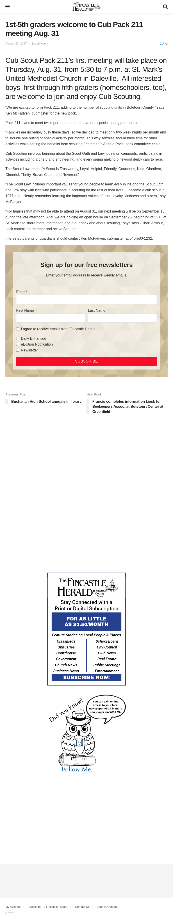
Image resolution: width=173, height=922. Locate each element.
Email (20, 292)
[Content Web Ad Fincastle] (86, 629)
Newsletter (29, 350)
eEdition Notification (37, 344)
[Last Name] (122, 318)
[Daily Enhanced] (17, 338)
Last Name (96, 310)
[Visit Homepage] (86, 6)
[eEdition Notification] (17, 344)
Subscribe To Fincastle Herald (47, 906)
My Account (12, 906)
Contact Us (82, 906)
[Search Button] (165, 7)
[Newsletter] (17, 350)
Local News (40, 43)
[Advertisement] (86, 459)
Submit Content (107, 906)
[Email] (86, 299)
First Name (25, 310)
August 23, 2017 (16, 43)
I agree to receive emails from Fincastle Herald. (58, 329)
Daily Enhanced (33, 338)
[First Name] (50, 318)
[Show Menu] (7, 7)
